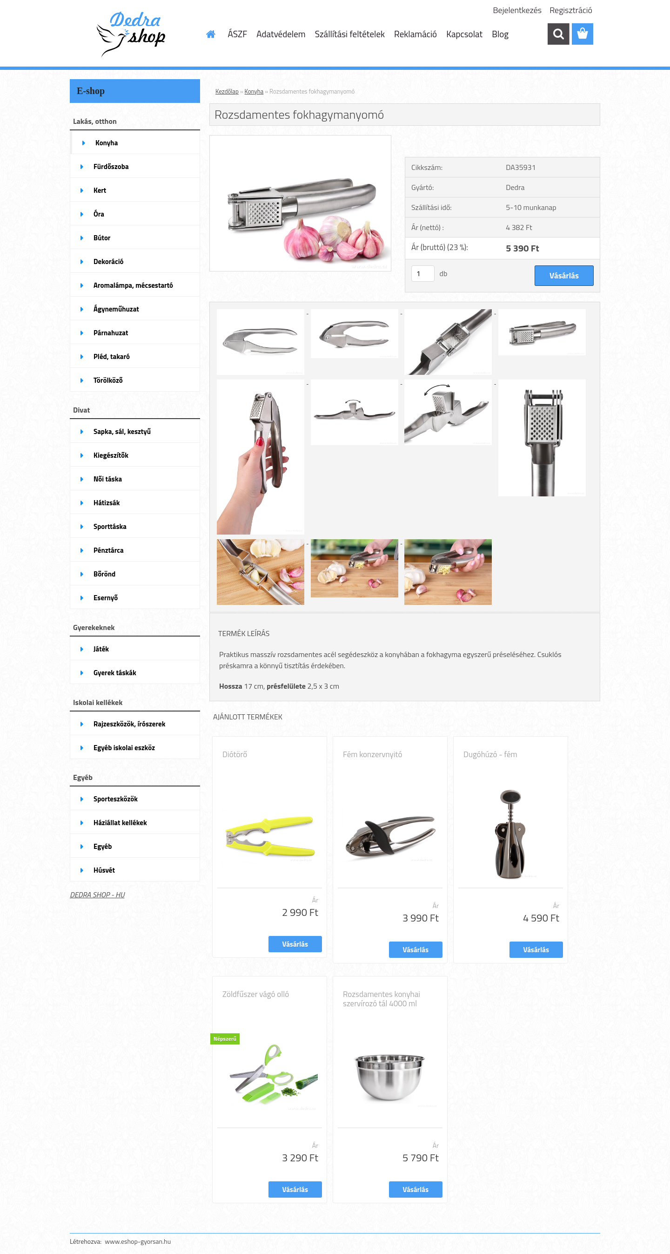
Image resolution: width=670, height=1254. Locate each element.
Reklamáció (415, 34)
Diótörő (234, 754)
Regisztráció (570, 10)
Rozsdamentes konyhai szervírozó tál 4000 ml (381, 999)
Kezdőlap (227, 91)
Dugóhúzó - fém (490, 754)
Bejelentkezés (517, 10)
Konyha (254, 91)
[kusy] (423, 273)
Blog (500, 34)
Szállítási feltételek (350, 34)
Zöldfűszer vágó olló (255, 994)
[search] (558, 34)
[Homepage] (210, 34)
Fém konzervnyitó (372, 754)
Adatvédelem (281, 34)
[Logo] (134, 34)
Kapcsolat (464, 34)
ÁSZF (238, 34)
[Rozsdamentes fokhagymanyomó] (300, 139)
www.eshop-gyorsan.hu (138, 1241)
